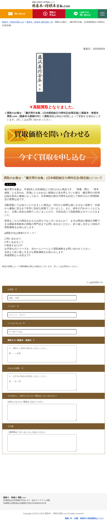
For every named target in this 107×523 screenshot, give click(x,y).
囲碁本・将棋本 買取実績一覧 (39, 22)
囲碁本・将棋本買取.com (13, 22)
